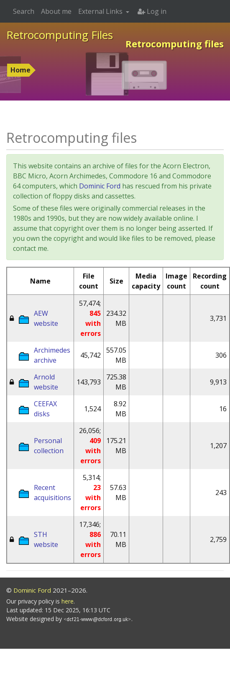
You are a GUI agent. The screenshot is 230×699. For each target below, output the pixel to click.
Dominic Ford (99, 186)
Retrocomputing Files (59, 34)
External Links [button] (101, 11)
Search (23, 11)
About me (56, 11)
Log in (152, 11)
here (67, 601)
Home (20, 70)
